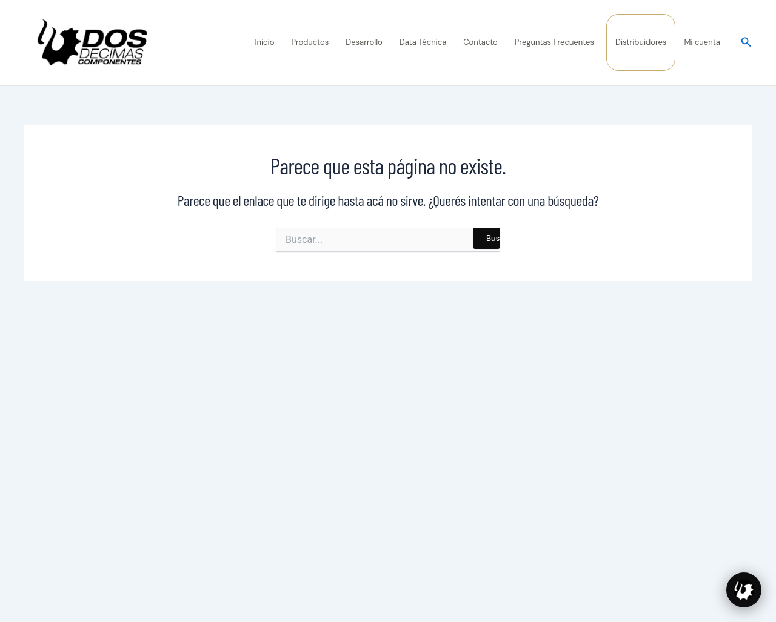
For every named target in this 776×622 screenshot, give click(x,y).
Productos (310, 42)
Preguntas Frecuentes (554, 42)
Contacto (480, 42)
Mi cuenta (702, 42)
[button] (746, 43)
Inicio (265, 42)
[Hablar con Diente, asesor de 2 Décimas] (743, 589)
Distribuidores (640, 42)
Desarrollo (364, 42)
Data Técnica (423, 42)
